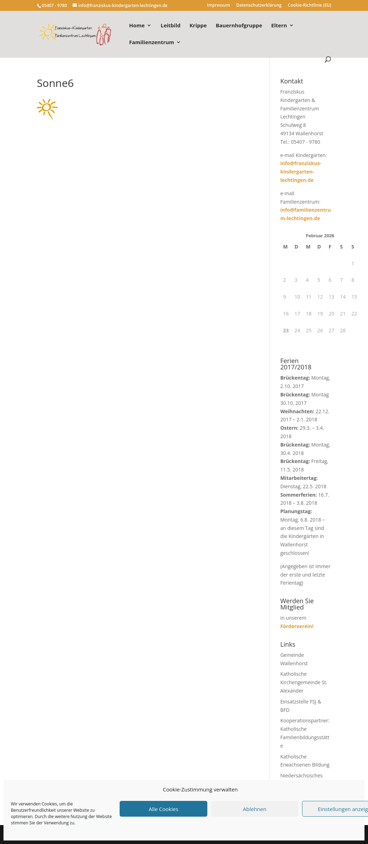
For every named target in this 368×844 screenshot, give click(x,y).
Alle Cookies (163, 808)
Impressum (218, 5)
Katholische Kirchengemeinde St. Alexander (303, 682)
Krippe (198, 26)
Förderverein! (297, 626)
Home (137, 26)
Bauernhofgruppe (239, 26)
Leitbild (171, 26)
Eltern (279, 26)
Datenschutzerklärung (259, 5)
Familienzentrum (151, 43)
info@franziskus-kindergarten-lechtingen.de (300, 171)
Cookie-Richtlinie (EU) (310, 5)
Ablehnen (255, 808)
